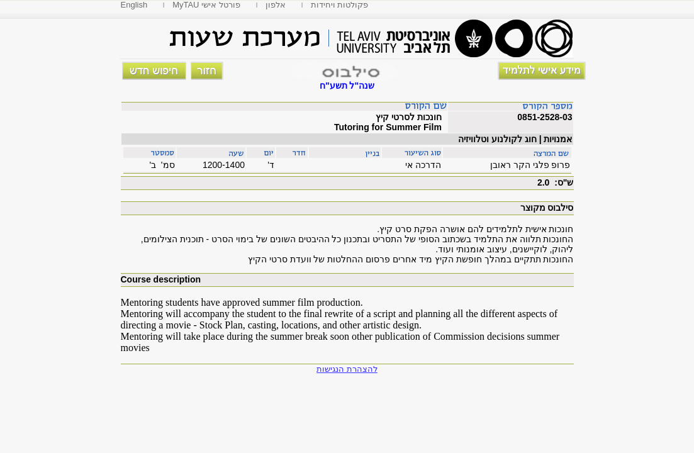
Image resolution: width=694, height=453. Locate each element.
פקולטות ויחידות (340, 4)
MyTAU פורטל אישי (206, 4)
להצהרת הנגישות (347, 369)
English (134, 4)
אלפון (276, 4)
